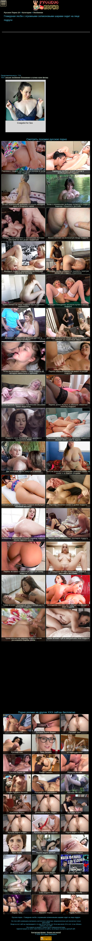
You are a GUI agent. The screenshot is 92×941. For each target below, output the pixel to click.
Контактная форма (38, 932)
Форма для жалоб (54, 932)
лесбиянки (16, 77)
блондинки (25, 77)
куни (40, 77)
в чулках (34, 77)
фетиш (45, 77)
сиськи (8, 77)
